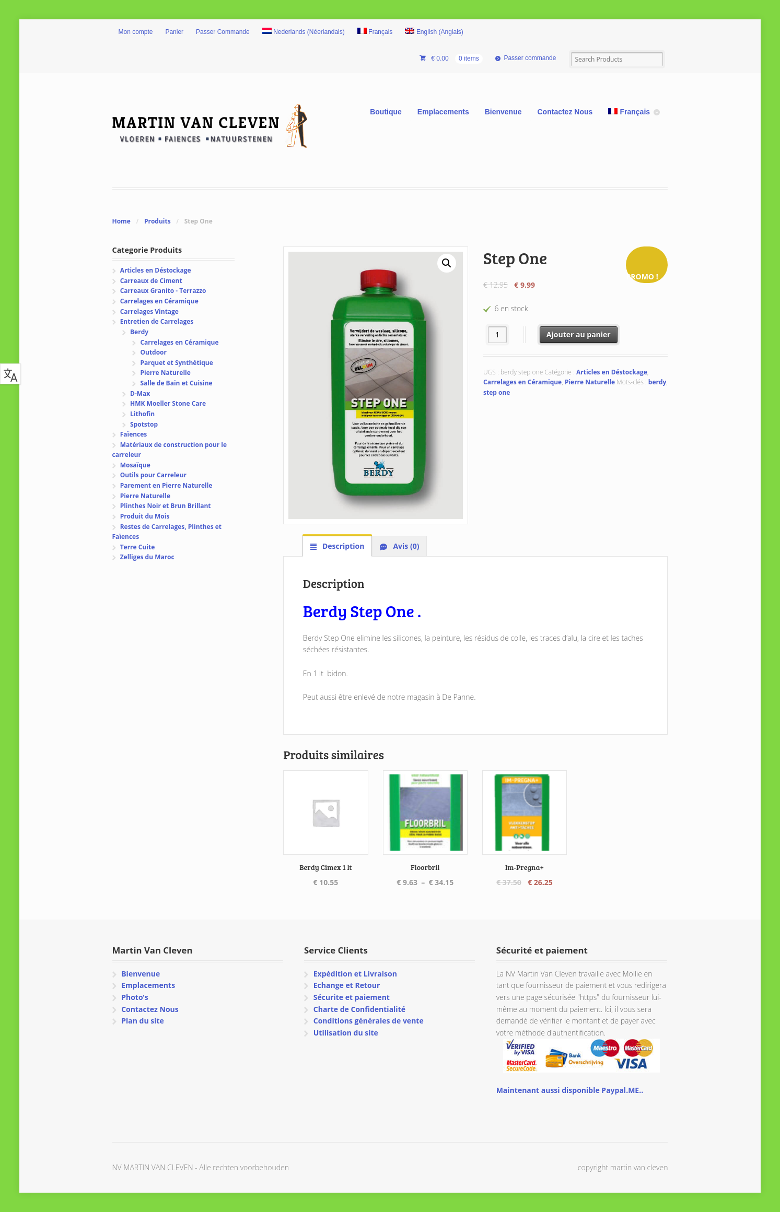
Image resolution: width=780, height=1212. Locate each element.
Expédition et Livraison (355, 974)
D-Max (140, 393)
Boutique (386, 112)
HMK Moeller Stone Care (168, 403)
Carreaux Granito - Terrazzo (163, 290)
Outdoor (153, 352)
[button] (446, 263)
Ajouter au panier (578, 334)
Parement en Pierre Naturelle (166, 485)
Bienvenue (503, 112)
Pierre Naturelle (590, 382)
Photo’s (134, 997)
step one (496, 392)
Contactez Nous (565, 112)
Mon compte (136, 32)
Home (121, 221)
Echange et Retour (346, 985)
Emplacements (443, 112)
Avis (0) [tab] (405, 546)
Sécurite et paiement (351, 997)
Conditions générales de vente (368, 1021)
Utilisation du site (345, 1033)
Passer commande (530, 58)
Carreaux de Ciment (151, 280)
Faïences (133, 434)
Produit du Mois (145, 516)
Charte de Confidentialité (359, 1009)
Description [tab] (342, 546)
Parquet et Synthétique (176, 362)
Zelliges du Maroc (147, 556)
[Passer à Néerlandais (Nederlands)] (303, 32)
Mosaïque (135, 465)
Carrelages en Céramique (522, 382)
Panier (174, 32)
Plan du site (142, 1021)
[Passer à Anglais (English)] (434, 32)
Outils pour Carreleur (153, 474)
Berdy (139, 331)
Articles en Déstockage (611, 372)
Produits (157, 221)
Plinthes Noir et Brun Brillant (165, 505)
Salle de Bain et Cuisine (176, 383)
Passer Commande (223, 32)
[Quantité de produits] (497, 334)
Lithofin (142, 413)
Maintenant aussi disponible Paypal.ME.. (569, 1090)
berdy (657, 382)
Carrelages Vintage (149, 311)
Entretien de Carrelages (157, 321)
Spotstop (144, 424)
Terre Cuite (137, 547)
